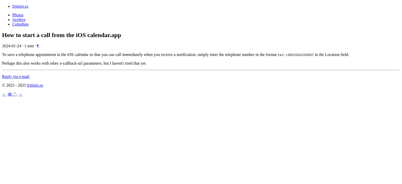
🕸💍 (12, 94)
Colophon (20, 24)
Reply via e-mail (15, 76)
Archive (19, 19)
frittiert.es (20, 6)
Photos (18, 15)
